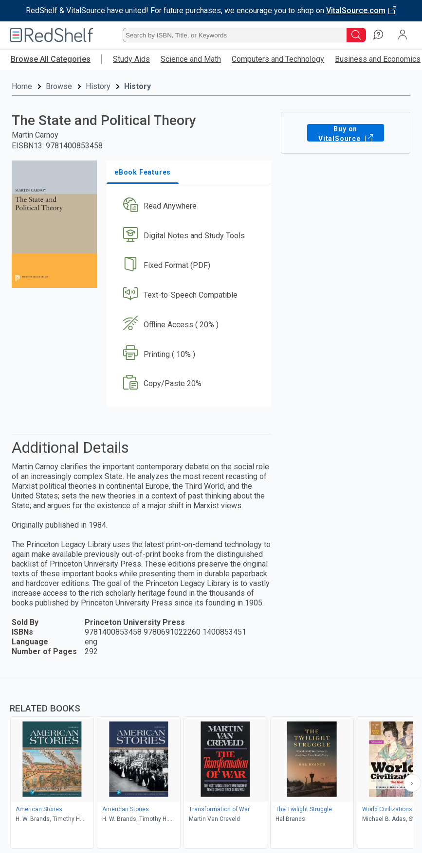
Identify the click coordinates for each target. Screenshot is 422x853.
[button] (188, 206)
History (98, 86)
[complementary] (211, 764)
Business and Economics (378, 59)
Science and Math (191, 59)
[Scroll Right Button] (412, 783)
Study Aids (131, 59)
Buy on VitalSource (346, 133)
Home (22, 86)
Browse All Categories (51, 59)
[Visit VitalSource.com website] (211, 10)
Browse (59, 86)
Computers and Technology (278, 59)
